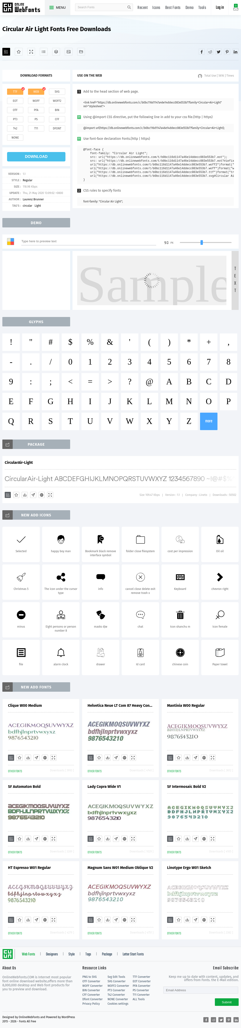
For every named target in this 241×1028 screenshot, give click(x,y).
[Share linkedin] (236, 52)
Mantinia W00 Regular (186, 705)
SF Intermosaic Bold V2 (186, 786)
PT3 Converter (116, 990)
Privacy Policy (91, 1003)
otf (15, 110)
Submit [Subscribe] (227, 1002)
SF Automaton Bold (24, 786)
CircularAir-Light (19, 462)
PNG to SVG (89, 977)
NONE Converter (118, 999)
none (15, 137)
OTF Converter (91, 981)
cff (57, 119)
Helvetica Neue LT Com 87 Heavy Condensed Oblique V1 (120, 705)
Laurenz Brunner (33, 199)
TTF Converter (141, 977)
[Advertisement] (37, 280)
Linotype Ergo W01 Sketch (189, 867)
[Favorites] (19, 52)
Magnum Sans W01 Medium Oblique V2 (120, 867)
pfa (36, 110)
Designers (52, 954)
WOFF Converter (92, 985)
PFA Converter (141, 985)
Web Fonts (28, 954)
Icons (156, 7)
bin (57, 110)
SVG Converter (116, 981)
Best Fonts (173, 7)
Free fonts (23, 8)
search (129, 7)
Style (71, 954)
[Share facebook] (202, 52)
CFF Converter (91, 994)
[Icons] (68, 52)
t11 (36, 128)
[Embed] (42, 495)
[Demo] (31, 52)
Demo (189, 7)
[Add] (6, 52)
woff (36, 101)
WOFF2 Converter (118, 985)
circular (27, 205)
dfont (57, 128)
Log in (220, 7)
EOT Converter (142, 981)
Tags (88, 954)
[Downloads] (25, 495)
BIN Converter (91, 990)
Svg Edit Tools (116, 977)
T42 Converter (116, 994)
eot (15, 101)
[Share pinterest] (227, 52)
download (36, 157)
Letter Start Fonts (133, 954)
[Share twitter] (219, 52)
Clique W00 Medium (25, 705)
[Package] (56, 52)
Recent (142, 7)
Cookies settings (118, 1003)
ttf (15, 91)
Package (107, 954)
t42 (15, 128)
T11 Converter (141, 994)
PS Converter (141, 990)
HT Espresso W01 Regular (29, 867)
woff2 (57, 101)
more (208, 421)
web (36, 91)
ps (36, 119)
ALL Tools (139, 999)
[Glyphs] (44, 52)
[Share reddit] (210, 52)
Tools (202, 7)
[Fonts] (81, 52)
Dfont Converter (92, 999)
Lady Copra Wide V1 (104, 786)
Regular (27, 180)
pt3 (15, 119)
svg (57, 91)
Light (38, 205)
